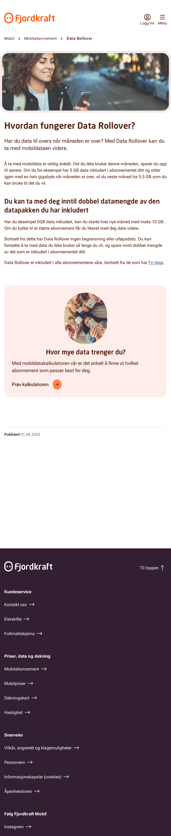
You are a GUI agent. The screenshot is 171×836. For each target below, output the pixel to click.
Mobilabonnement (40, 38)
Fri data (155, 262)
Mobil (9, 38)
